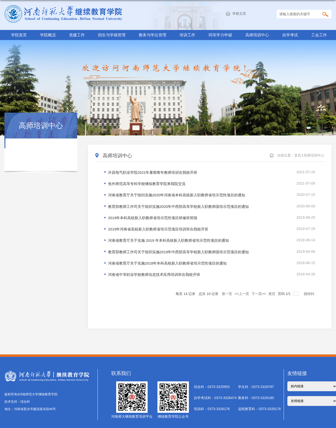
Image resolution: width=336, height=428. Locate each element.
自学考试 (290, 35)
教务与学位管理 (152, 35)
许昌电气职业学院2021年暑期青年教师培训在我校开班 (152, 173)
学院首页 (19, 35)
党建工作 (77, 35)
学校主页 (239, 13)
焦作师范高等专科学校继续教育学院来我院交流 (146, 184)
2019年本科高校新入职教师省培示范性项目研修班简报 (152, 217)
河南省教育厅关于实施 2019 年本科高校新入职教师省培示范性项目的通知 (168, 239)
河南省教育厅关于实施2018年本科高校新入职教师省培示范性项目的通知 (167, 261)
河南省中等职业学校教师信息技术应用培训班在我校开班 (154, 272)
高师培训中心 (257, 35)
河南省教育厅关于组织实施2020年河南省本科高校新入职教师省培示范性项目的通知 (176, 195)
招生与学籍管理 (112, 35)
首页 (297, 155)
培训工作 (187, 35)
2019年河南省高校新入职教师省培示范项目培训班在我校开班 (158, 228)
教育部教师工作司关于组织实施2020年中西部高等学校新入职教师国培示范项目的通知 (178, 206)
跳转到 (309, 291)
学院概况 (48, 35)
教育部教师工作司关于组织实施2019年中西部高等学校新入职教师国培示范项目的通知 (178, 250)
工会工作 (319, 35)
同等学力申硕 (220, 35)
